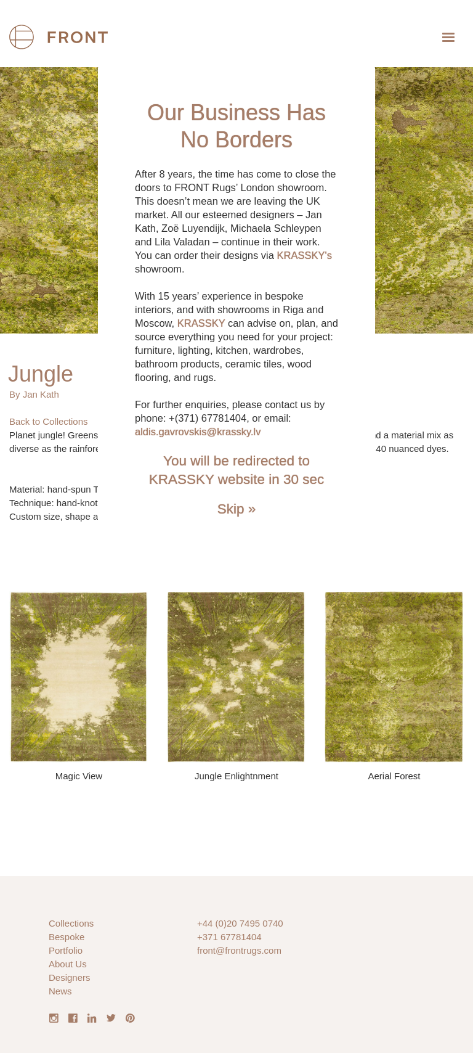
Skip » (236, 509)
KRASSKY (201, 323)
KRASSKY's (304, 255)
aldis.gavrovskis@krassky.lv (198, 431)
